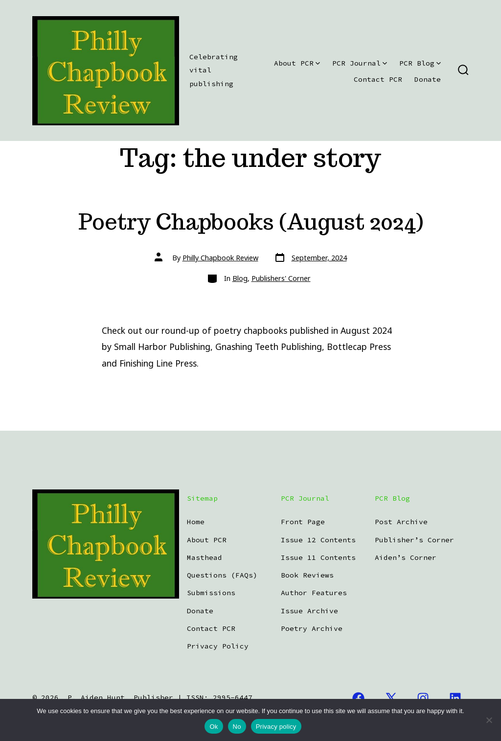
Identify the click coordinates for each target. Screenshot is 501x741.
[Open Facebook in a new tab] (358, 698)
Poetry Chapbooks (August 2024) (250, 221)
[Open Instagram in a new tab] (423, 698)
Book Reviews (307, 575)
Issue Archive (309, 610)
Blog (240, 278)
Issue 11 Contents (318, 557)
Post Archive (401, 521)
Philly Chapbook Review (220, 257)
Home (196, 521)
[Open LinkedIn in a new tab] (455, 698)
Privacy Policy (218, 646)
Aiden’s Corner (405, 557)
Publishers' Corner (281, 278)
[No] (489, 720)
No (237, 726)
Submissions (211, 592)
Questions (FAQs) (222, 575)
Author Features (314, 592)
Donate (427, 79)
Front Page (303, 521)
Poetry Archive (311, 628)
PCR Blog (420, 63)
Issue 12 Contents (318, 539)
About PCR (297, 63)
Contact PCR (378, 79)
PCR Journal (359, 63)
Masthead (204, 557)
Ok (213, 726)
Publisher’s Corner (414, 539)
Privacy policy (276, 726)
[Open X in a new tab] (391, 698)
